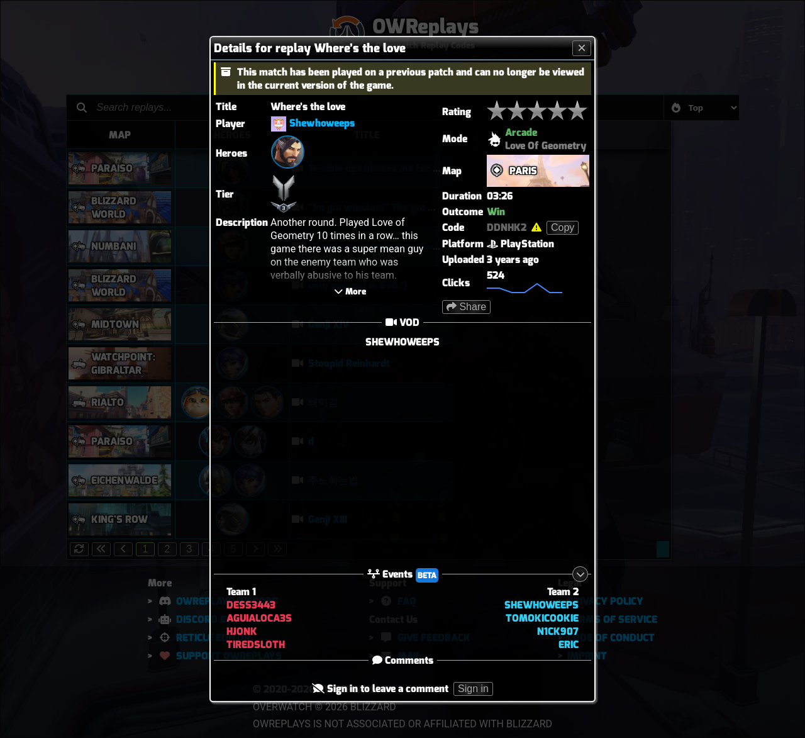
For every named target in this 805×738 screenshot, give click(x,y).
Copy (562, 227)
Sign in (473, 689)
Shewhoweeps (322, 123)
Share (466, 306)
